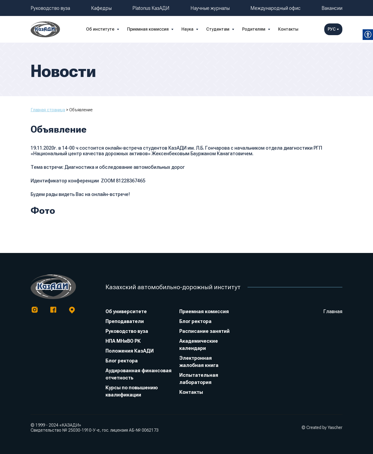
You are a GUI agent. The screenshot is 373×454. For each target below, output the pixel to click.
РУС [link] (333, 29)
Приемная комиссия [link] (148, 29)
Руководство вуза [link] (50, 8)
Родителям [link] (253, 29)
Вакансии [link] (332, 8)
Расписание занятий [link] (204, 331)
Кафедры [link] (101, 8)
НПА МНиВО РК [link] (123, 341)
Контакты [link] (288, 29)
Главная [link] (332, 311)
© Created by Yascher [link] (322, 427)
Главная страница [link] (48, 109)
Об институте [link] (100, 29)
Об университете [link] (126, 311)
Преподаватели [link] (125, 321)
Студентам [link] (217, 29)
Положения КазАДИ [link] (130, 351)
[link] (45, 29)
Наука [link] (187, 29)
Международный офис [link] (275, 8)
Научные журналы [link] (210, 8)
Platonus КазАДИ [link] (150, 8)
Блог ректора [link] (122, 360)
